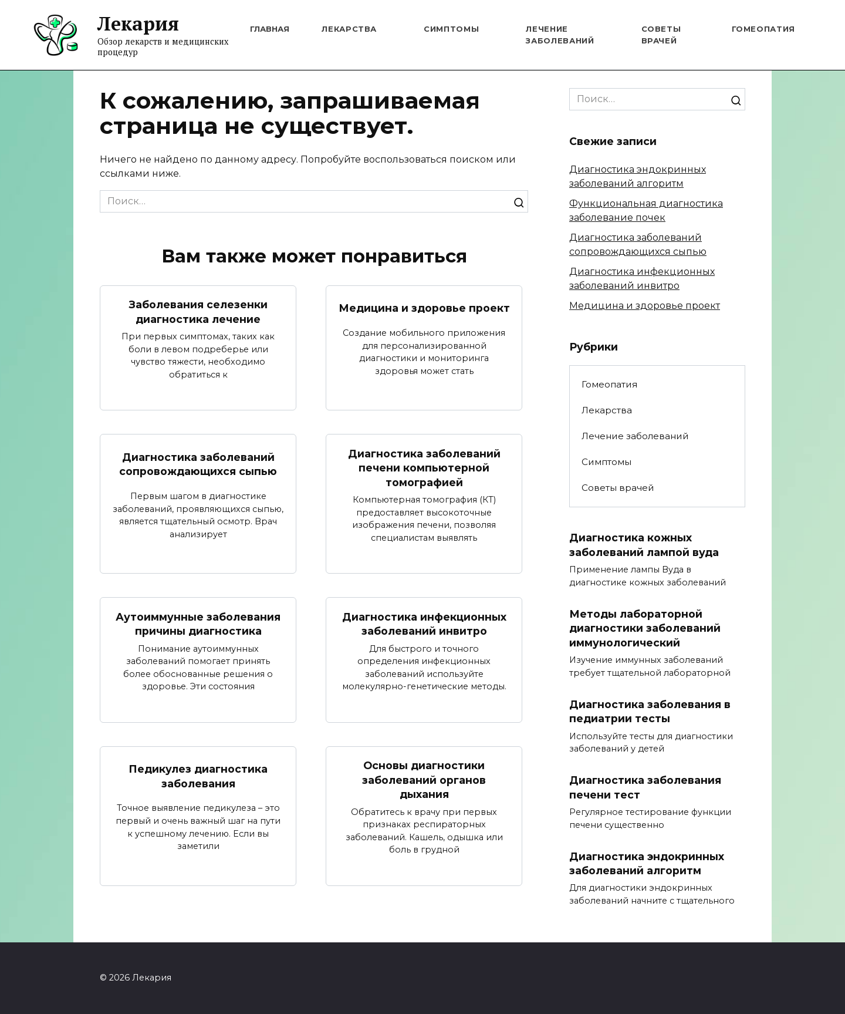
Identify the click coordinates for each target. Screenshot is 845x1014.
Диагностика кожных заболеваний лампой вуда (644, 544)
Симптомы (451, 28)
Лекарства (349, 28)
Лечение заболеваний (635, 436)
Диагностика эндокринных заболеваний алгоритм (646, 863)
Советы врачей (618, 487)
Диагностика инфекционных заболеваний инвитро (424, 624)
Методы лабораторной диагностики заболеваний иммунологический (645, 628)
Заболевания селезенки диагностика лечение (198, 311)
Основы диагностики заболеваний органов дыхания (424, 779)
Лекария (138, 23)
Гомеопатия (764, 28)
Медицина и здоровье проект (424, 308)
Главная (269, 28)
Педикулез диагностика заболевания (198, 776)
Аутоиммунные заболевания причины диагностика (198, 624)
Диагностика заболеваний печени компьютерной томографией (424, 468)
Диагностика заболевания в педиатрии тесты (650, 711)
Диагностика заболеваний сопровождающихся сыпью (198, 464)
